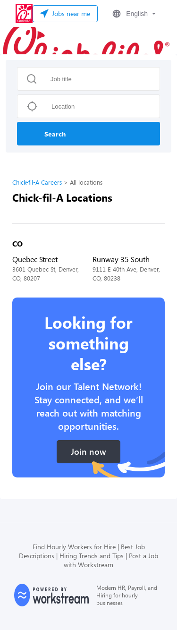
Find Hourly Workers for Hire (74, 546)
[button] (133, 13)
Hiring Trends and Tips (91, 555)
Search (55, 133)
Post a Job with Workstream (111, 560)
